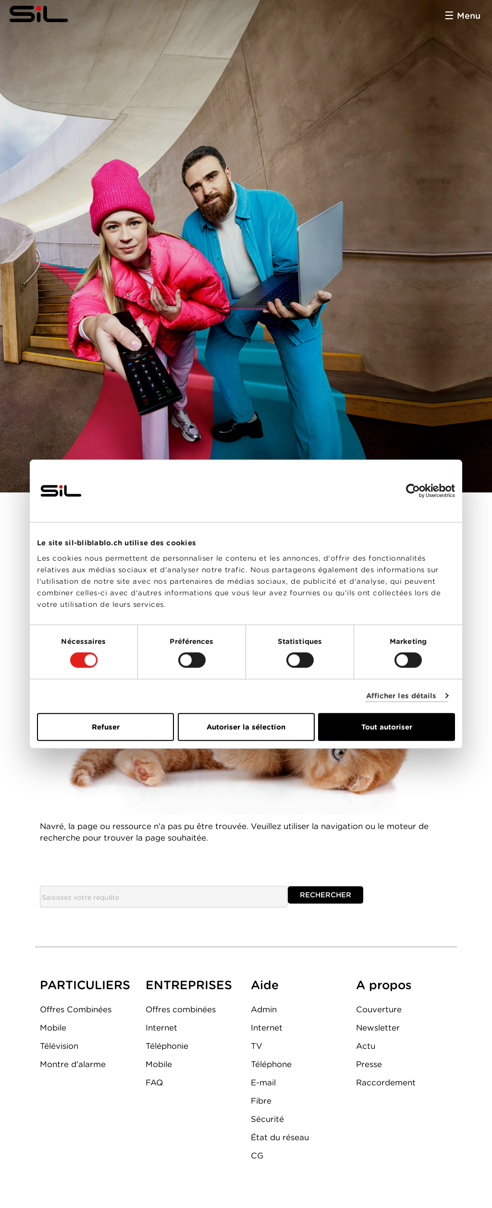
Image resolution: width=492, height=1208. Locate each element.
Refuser (106, 726)
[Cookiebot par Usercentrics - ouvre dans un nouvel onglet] (413, 491)
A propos (384, 985)
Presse (369, 1064)
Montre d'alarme (73, 1064)
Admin (264, 1009)
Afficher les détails (401, 696)
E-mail (263, 1082)
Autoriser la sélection (246, 726)
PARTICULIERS (85, 985)
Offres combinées (181, 1009)
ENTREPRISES (189, 985)
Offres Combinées (75, 1009)
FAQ (154, 1082)
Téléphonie (167, 1046)
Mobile (53, 1027)
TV (256, 1046)
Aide (265, 985)
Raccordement (386, 1082)
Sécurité (267, 1119)
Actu (365, 1046)
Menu (468, 16)
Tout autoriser (386, 726)
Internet (161, 1027)
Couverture (379, 1009)
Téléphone (271, 1064)
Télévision (59, 1046)
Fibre (261, 1101)
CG (257, 1155)
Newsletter (378, 1027)
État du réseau (280, 1137)
